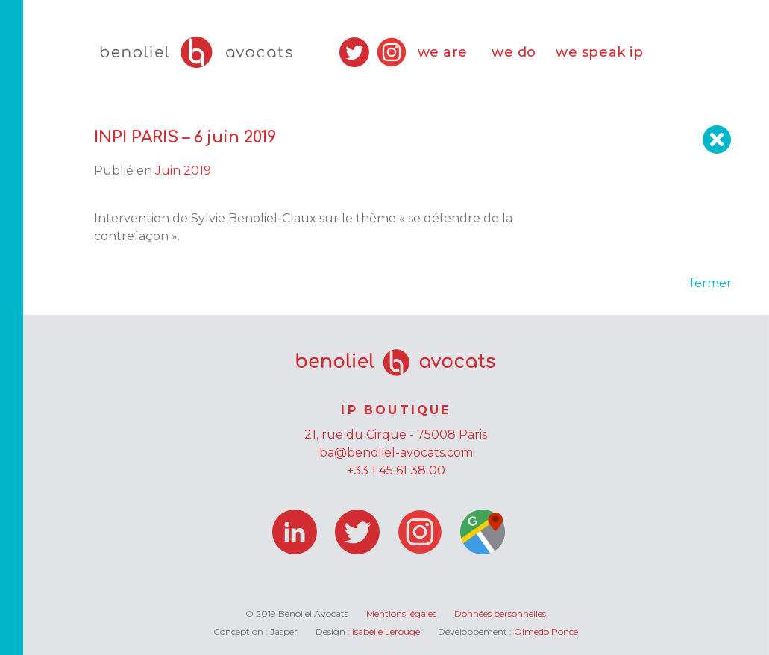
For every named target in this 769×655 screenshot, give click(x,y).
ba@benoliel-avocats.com (396, 452)
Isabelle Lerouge (386, 631)
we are (443, 52)
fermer (711, 283)
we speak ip (599, 52)
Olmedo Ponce (546, 631)
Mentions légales (401, 613)
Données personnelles (500, 613)
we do (514, 52)
